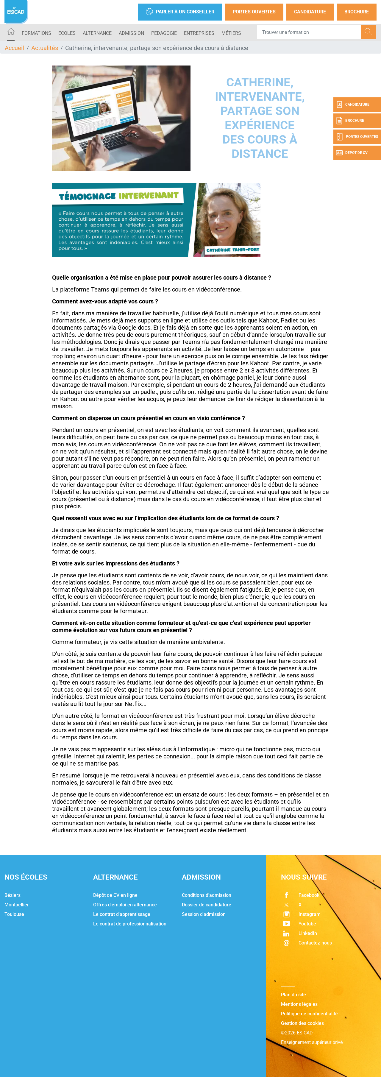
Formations (36, 33)
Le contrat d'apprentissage (121, 914)
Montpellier (16, 905)
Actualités (44, 48)
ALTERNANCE (97, 33)
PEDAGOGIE (164, 33)
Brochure (356, 12)
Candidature (310, 12)
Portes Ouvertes (254, 12)
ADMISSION (131, 33)
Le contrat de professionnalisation (129, 924)
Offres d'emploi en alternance (125, 905)
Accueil (14, 48)
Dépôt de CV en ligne (115, 895)
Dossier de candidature (206, 905)
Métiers (231, 33)
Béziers (12, 895)
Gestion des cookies (302, 1023)
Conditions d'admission (206, 895)
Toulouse (14, 914)
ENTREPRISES (199, 33)
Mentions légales (299, 1004)
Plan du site (293, 994)
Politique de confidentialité (309, 1014)
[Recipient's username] (309, 32)
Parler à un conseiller (180, 12)
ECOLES (67, 33)
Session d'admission (204, 914)
